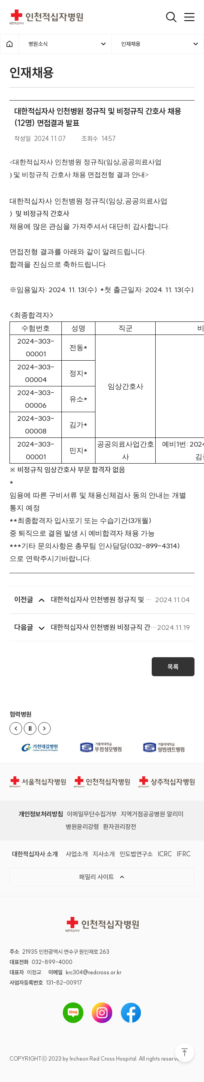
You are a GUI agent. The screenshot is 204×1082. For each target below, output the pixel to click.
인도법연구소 (136, 854)
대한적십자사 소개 (35, 854)
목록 (173, 669)
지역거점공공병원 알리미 (152, 814)
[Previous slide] (16, 728)
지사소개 (104, 854)
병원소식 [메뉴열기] (68, 44)
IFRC (184, 854)
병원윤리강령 (82, 826)
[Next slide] (44, 728)
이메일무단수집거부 (92, 814)
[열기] (171, 17)
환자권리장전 (119, 826)
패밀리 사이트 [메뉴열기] (102, 876)
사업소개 (77, 854)
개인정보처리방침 (41, 814)
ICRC (165, 854)
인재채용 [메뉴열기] (160, 44)
